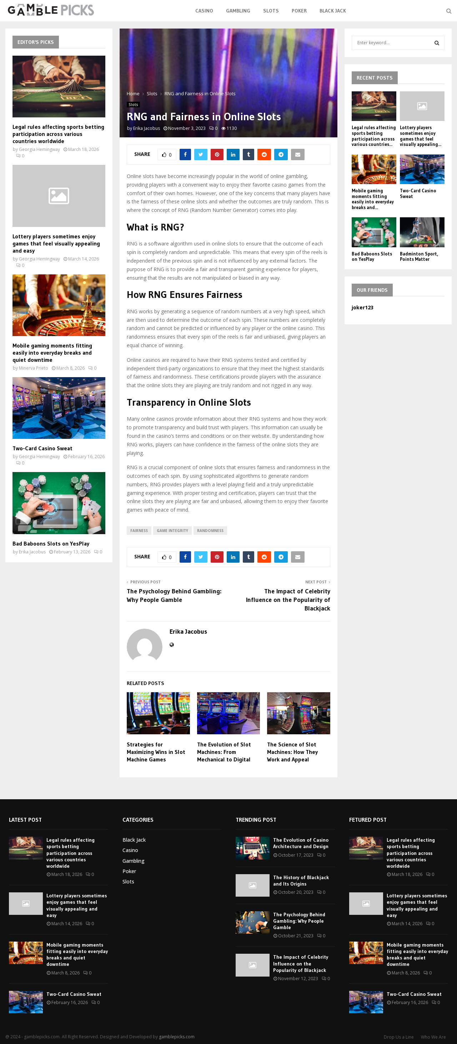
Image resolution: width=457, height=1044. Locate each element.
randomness (210, 530)
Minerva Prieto (33, 368)
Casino (204, 10)
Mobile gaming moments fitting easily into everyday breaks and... (373, 199)
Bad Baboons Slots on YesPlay (50, 543)
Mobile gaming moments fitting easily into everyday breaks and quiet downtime (52, 352)
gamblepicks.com (177, 1037)
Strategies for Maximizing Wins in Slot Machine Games (156, 752)
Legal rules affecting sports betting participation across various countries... (374, 136)
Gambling (238, 10)
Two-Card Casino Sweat (42, 448)
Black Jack (333, 10)
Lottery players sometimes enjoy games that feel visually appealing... (420, 136)
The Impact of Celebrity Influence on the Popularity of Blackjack (288, 599)
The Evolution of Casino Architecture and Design (300, 843)
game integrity (172, 530)
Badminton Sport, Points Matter (419, 256)
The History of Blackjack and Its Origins (301, 880)
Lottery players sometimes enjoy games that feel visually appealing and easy (56, 243)
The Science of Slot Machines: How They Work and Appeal (292, 752)
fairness (139, 530)
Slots (271, 10)
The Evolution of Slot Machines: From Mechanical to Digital (224, 752)
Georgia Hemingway (39, 149)
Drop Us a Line (399, 1037)
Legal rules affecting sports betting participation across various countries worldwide (58, 134)
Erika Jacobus (146, 128)
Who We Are (433, 1037)
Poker (299, 10)
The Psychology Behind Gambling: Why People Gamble (174, 595)
